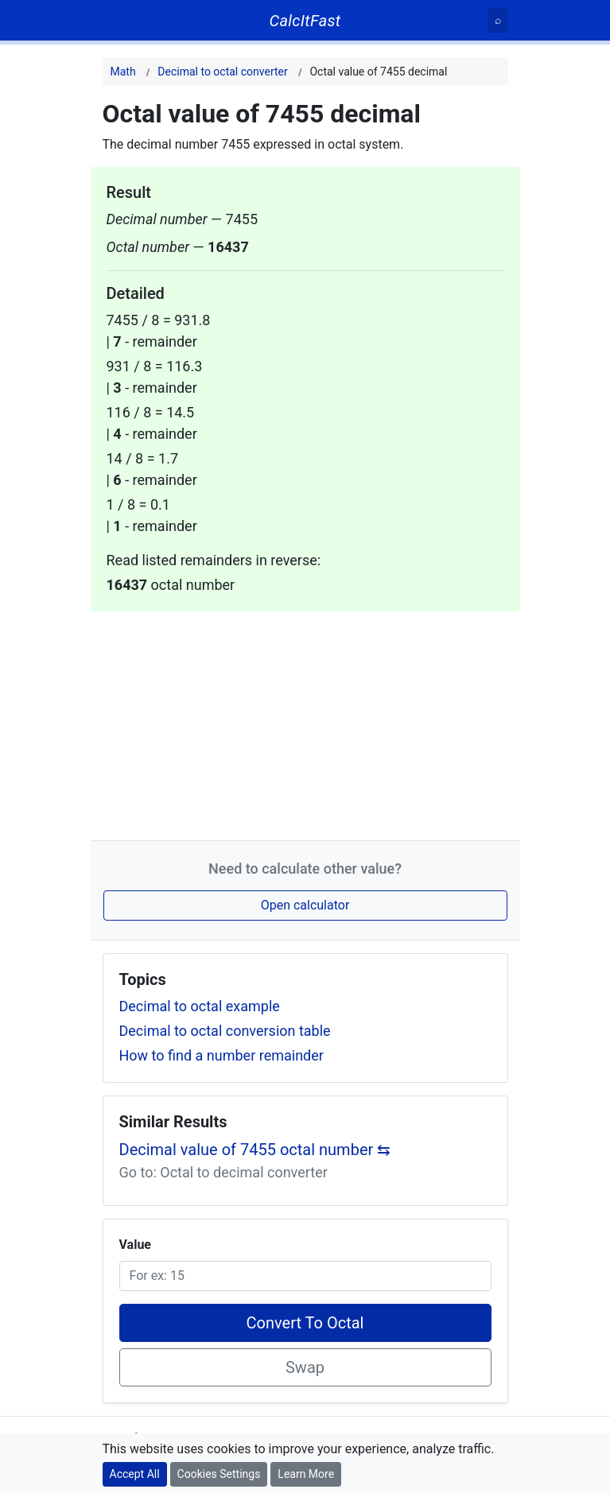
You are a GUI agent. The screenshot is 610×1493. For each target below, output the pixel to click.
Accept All (135, 1474)
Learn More (306, 1474)
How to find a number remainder (221, 1055)
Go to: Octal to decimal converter (223, 1172)
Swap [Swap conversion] (305, 1367)
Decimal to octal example (199, 1006)
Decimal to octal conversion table (225, 1030)
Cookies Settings (219, 1474)
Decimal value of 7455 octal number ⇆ (255, 1149)
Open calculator (305, 905)
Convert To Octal (305, 1322)
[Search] (498, 20)
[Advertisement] (305, 722)
